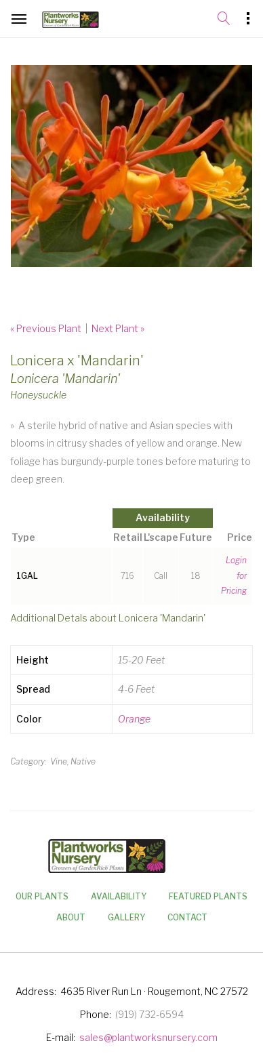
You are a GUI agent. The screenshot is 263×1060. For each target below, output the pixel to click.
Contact (187, 917)
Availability (118, 896)
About (70, 917)
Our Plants (42, 896)
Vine (58, 761)
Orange (134, 719)
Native (83, 761)
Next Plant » (118, 328)
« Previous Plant (45, 328)
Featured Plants (208, 896)
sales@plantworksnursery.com (148, 1037)
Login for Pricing (234, 576)
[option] (131, 166)
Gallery (126, 917)
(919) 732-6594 (149, 1014)
